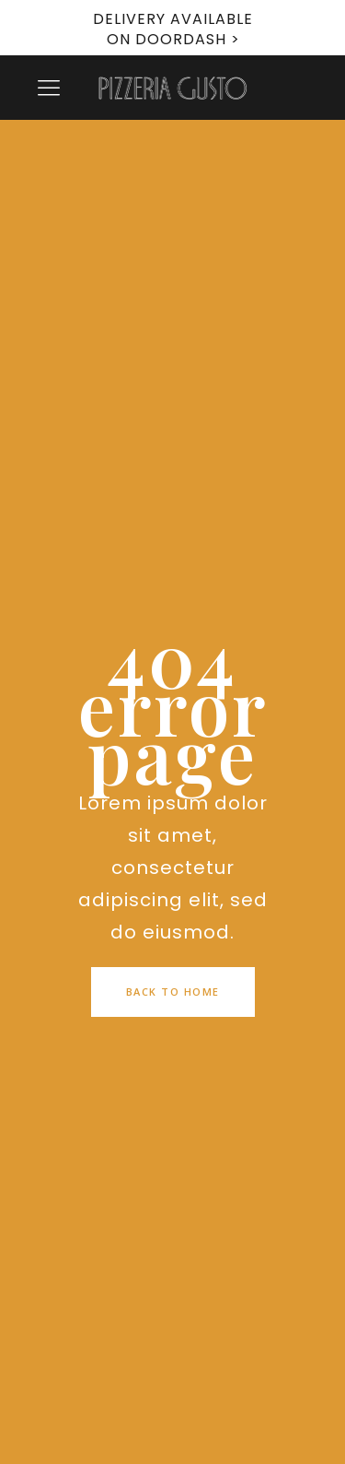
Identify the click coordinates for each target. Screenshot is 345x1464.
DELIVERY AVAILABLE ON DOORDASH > (173, 29)
